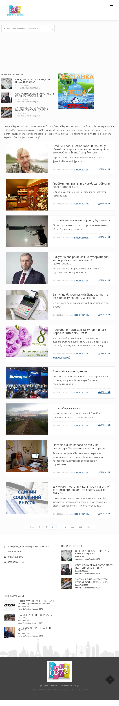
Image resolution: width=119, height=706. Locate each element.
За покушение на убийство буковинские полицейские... (32, 109)
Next (91, 527)
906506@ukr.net (16, 562)
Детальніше (104, 169)
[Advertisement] (86, 47)
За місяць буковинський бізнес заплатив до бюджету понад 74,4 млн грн (80, 296)
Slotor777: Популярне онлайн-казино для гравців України (36, 602)
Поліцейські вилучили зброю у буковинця (81, 220)
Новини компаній (61, 357)
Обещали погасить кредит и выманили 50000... (32, 80)
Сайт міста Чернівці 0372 (30, 87)
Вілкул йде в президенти (70, 371)
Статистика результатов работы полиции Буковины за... (34, 95)
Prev (30, 527)
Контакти (54, 686)
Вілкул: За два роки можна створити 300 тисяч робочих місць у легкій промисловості (81, 260)
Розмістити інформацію (70, 686)
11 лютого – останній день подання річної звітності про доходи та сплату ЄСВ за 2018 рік (81, 490)
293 (80, 527)
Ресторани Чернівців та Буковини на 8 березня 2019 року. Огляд (79, 331)
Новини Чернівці (81, 170)
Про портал (43, 686)
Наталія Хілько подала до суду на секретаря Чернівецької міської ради (79, 446)
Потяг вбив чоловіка (66, 408)
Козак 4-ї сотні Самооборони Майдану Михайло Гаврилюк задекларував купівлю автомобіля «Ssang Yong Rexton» (81, 149)
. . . (72, 527)
